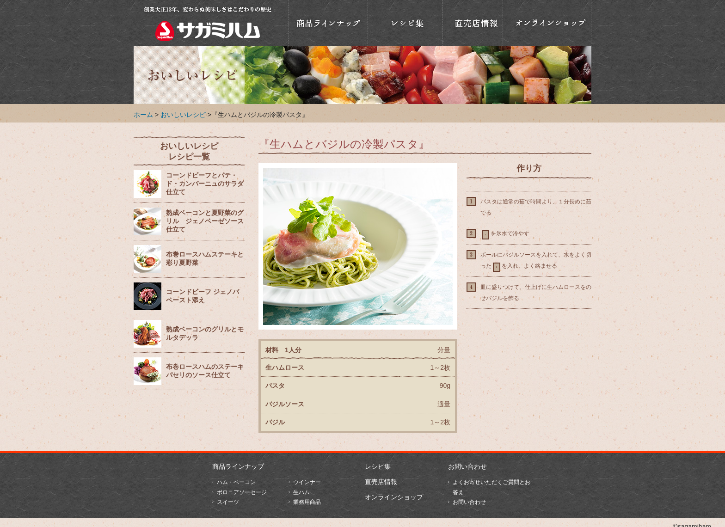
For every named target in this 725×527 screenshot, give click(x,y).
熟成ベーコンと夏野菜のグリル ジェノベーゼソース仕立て (205, 221)
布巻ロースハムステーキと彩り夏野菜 (205, 258)
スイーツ (228, 502)
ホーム (143, 114)
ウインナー (307, 482)
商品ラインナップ (328, 23)
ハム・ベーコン (236, 482)
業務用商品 (307, 502)
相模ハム (207, 23)
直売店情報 (472, 23)
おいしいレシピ (405, 23)
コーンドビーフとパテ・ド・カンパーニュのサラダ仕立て (205, 184)
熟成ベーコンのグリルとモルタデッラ (205, 333)
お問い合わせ (467, 466)
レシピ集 (378, 466)
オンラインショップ (547, 23)
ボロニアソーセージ (242, 492)
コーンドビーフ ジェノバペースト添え (202, 296)
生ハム (301, 492)
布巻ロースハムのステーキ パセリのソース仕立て (205, 371)
